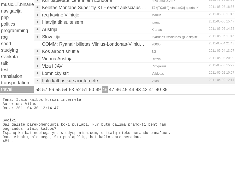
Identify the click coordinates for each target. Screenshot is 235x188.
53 (71, 89)
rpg (4, 37)
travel (6, 89)
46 (118, 89)
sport (6, 43)
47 (111, 89)
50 (91, 89)
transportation (15, 82)
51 (84, 89)
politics (8, 24)
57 (45, 89)
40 (158, 89)
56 (51, 89)
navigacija (11, 11)
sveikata (9, 56)
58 (38, 89)
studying (9, 50)
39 (165, 89)
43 (138, 89)
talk (4, 63)
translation (11, 76)
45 (125, 89)
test (4, 69)
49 (98, 89)
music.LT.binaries (17, 4)
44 (131, 89)
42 (145, 89)
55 (58, 89)
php (5, 17)
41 (151, 89)
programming (14, 30)
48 (105, 89)
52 (78, 89)
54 (64, 89)
